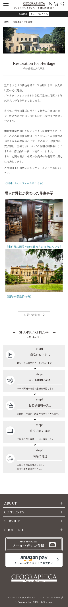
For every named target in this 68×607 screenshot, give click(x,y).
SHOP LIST (14, 529)
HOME (6, 22)
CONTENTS (14, 512)
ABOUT (10, 503)
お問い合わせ (34, 314)
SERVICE (12, 520)
